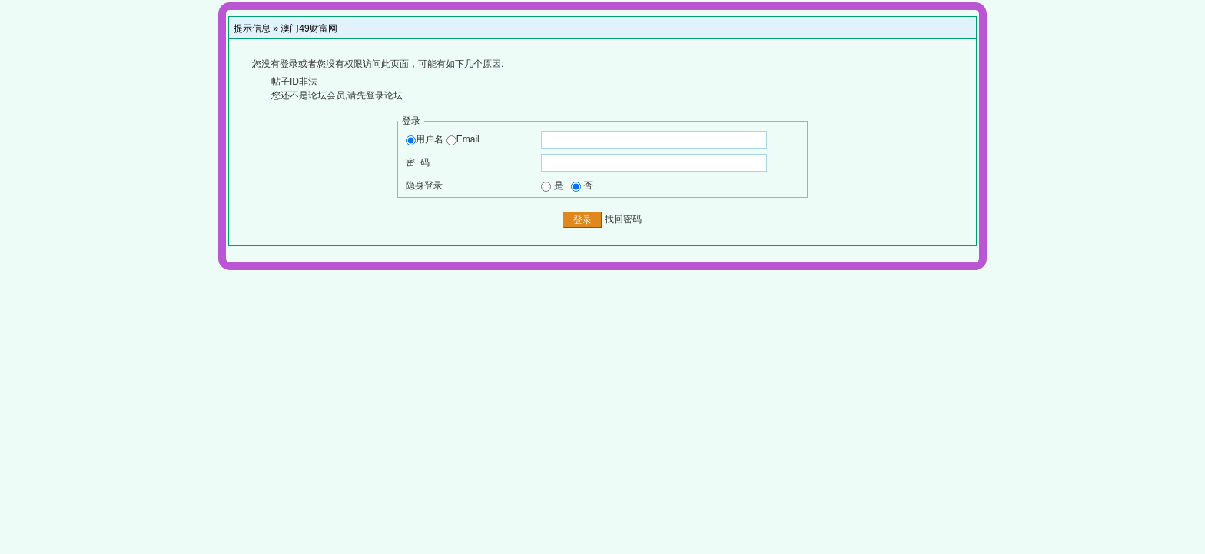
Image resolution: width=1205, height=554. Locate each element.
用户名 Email (442, 139)
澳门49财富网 (309, 28)
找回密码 (623, 219)
